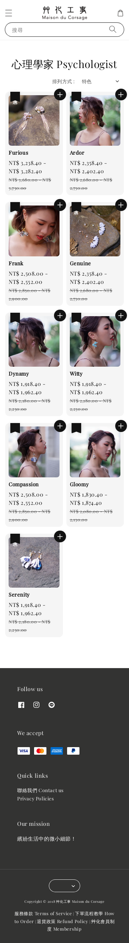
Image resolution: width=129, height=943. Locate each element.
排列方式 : (63, 81)
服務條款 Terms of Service (43, 913)
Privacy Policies (35, 798)
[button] (8, 13)
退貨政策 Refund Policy (62, 921)
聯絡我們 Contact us (40, 790)
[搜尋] (113, 29)
